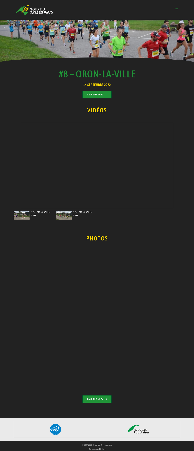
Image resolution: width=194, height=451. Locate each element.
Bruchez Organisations (102, 445)
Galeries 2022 (97, 94)
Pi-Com (102, 449)
